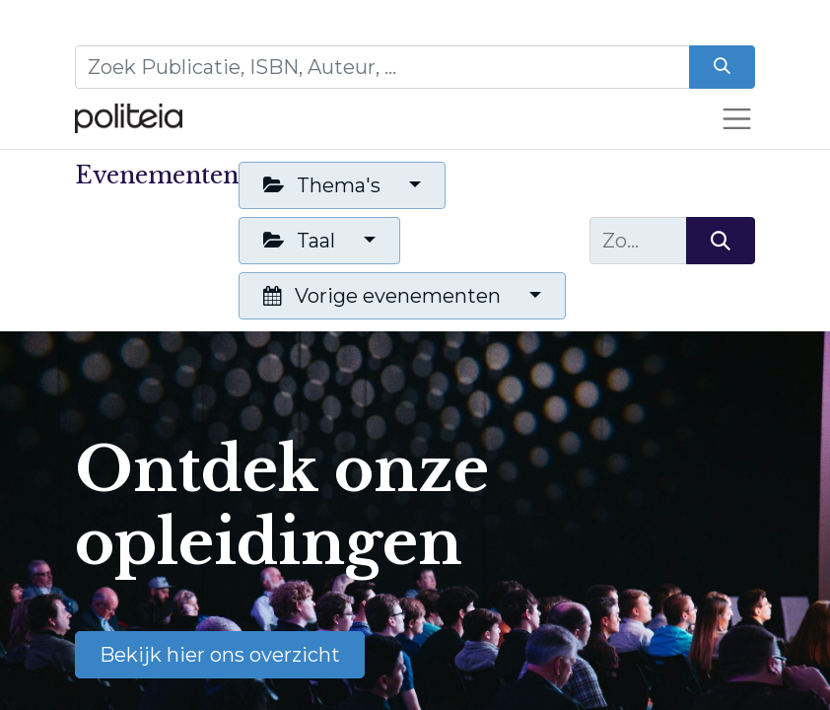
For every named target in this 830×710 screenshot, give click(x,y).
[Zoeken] (722, 67)
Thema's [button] (324, 185)
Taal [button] (301, 240)
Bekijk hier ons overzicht (220, 655)
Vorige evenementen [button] (384, 296)
